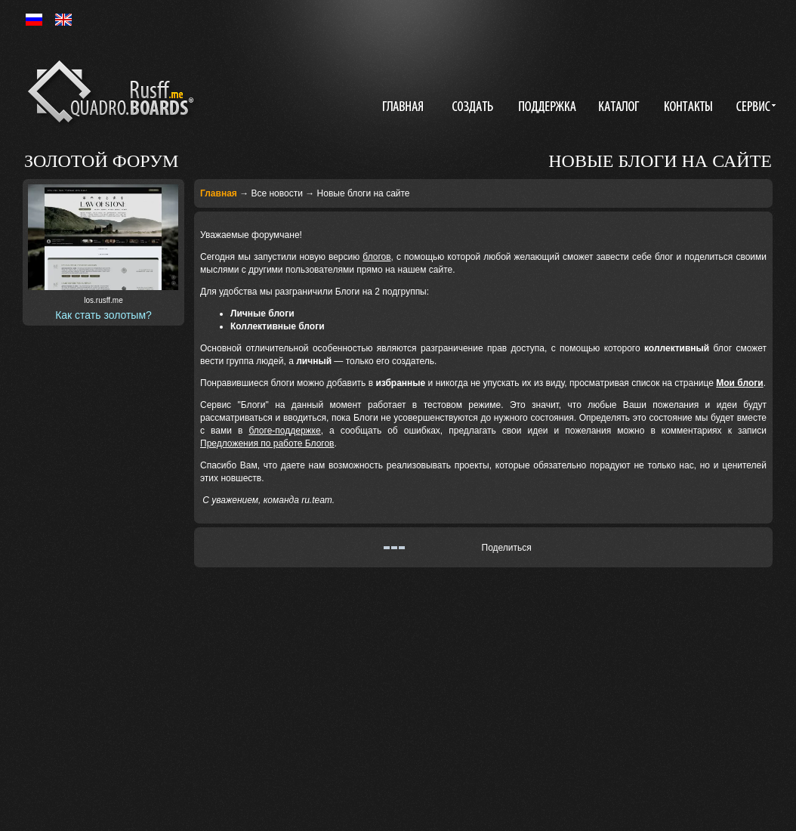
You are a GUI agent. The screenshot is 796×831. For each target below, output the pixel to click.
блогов (376, 257)
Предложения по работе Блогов (267, 443)
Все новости (276, 193)
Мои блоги (739, 383)
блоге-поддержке (284, 430)
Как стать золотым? (103, 315)
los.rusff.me (103, 300)
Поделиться (507, 547)
